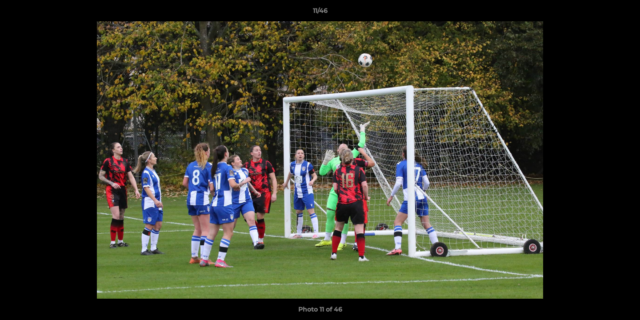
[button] (624, 13)
